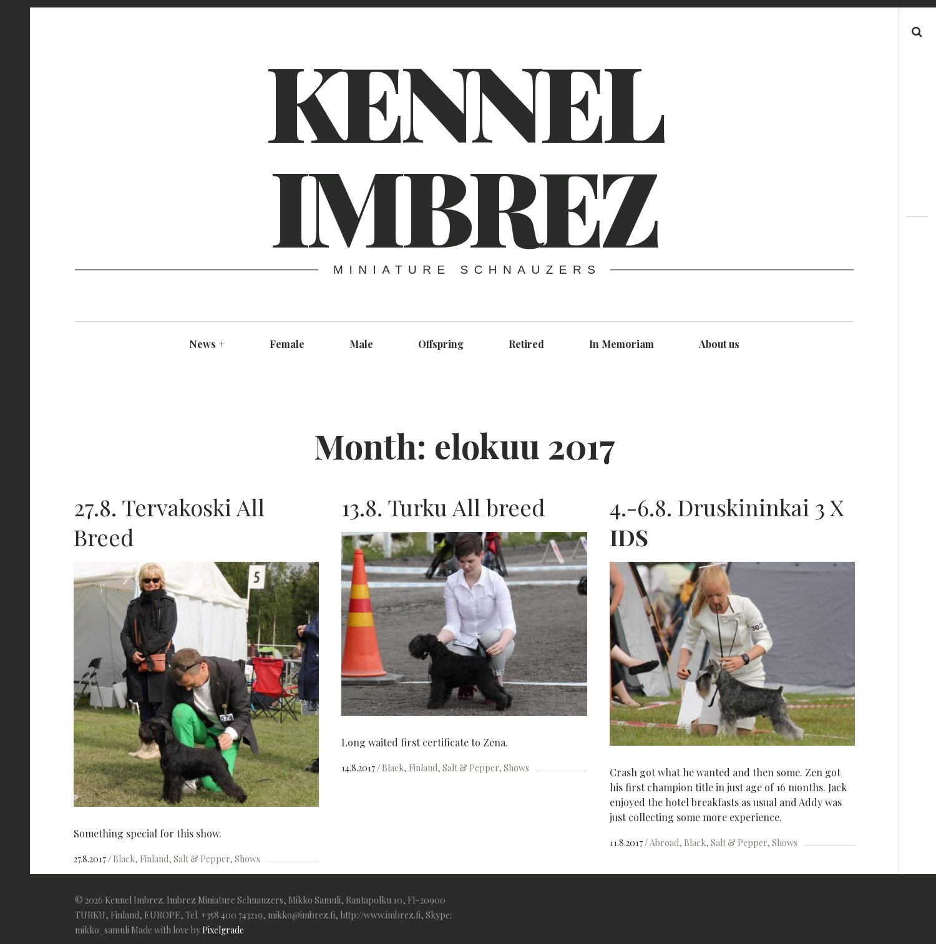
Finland (154, 859)
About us (719, 343)
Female (287, 343)
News (207, 343)
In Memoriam (621, 343)
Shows (247, 859)
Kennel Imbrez (463, 152)
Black (124, 859)
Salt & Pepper (201, 859)
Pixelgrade (223, 927)
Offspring (441, 343)
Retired (526, 343)
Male (361, 343)
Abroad (659, 843)
